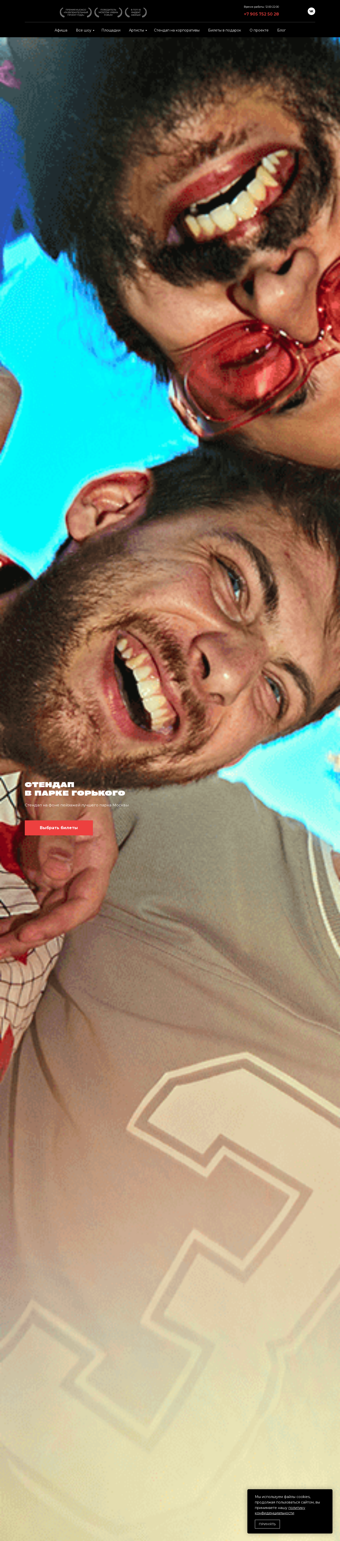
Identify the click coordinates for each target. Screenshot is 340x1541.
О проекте (259, 30)
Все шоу (83, 30)
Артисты (136, 30)
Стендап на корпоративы (177, 30)
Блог (281, 30)
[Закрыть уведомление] (328, 1492)
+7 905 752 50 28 (261, 14)
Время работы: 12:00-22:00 (261, 7)
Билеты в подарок (224, 30)
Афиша (61, 30)
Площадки (110, 30)
